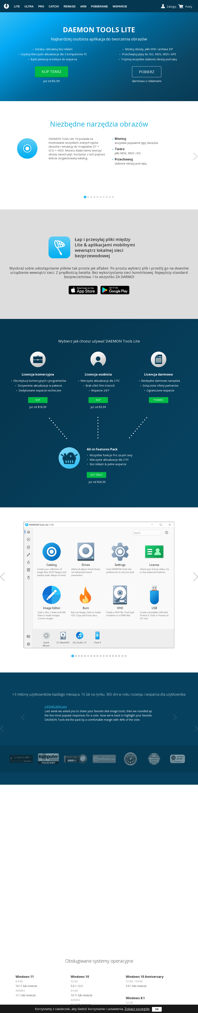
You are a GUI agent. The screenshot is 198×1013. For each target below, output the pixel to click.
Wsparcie (120, 6)
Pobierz (146, 71)
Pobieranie (99, 6)
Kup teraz (51, 71)
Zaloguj (171, 6)
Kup (38, 400)
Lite (17, 6)
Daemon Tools (6, 6)
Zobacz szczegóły (137, 1009)
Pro (41, 6)
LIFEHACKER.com (56, 706)
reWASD (70, 6)
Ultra (28, 6)
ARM (83, 6)
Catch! (54, 6)
